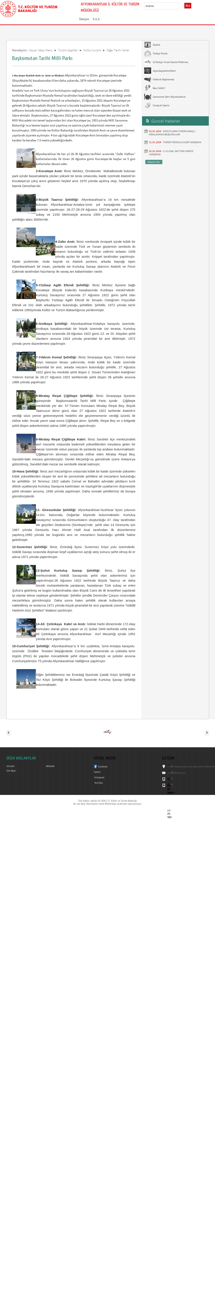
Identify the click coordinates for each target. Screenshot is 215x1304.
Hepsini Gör (153, 161)
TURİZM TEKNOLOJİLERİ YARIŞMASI (182, 142)
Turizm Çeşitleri (68, 50)
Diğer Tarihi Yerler (118, 50)
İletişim (84, 19)
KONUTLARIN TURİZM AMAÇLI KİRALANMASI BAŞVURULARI (172, 132)
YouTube (98, 782)
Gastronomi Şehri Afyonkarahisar (165, 97)
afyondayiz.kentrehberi (160, 71)
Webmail (50, 766)
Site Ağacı (11, 770)
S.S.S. (96, 19)
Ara (188, 6)
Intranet (10, 766)
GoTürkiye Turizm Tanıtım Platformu (166, 62)
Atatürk (152, 45)
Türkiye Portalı (156, 53)
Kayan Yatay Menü (41, 50)
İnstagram (99, 777)
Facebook (102, 766)
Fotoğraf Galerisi (156, 105)
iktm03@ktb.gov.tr (176, 772)
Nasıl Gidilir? (154, 88)
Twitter (97, 771)
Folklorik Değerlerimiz (159, 79)
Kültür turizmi (92, 50)
